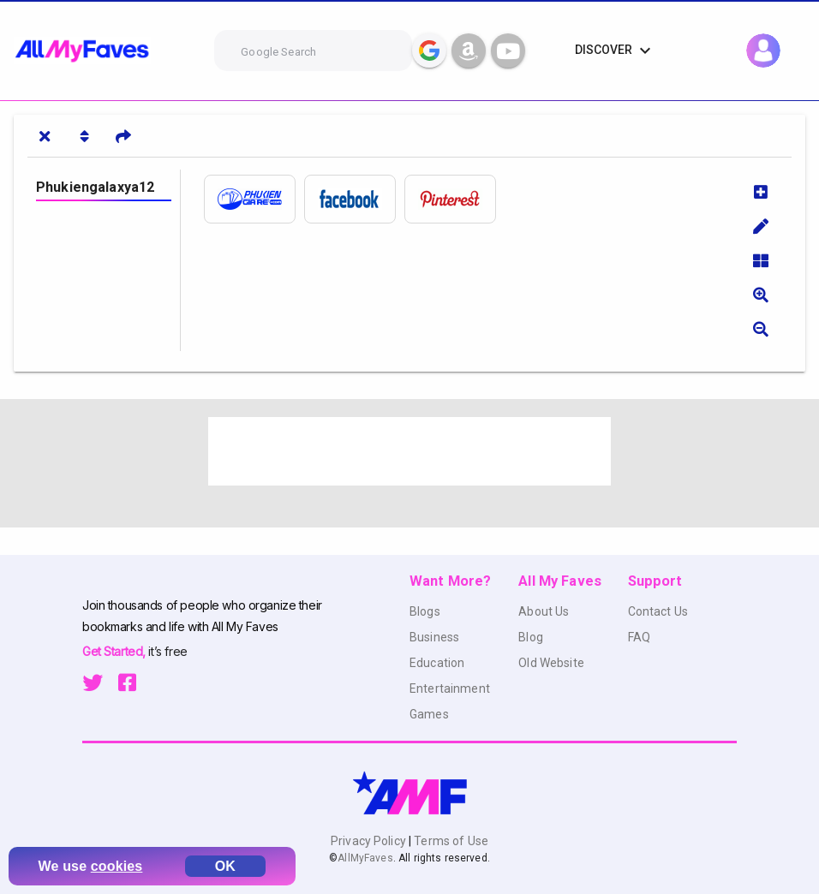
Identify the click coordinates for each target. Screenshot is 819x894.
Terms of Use (449, 841)
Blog (530, 637)
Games (429, 714)
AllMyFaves (365, 858)
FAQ (639, 637)
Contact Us (658, 611)
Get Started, (115, 651)
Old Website (551, 663)
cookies (117, 866)
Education (437, 663)
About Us (543, 611)
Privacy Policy (370, 841)
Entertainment (450, 688)
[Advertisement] (409, 451)
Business (434, 637)
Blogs (425, 611)
